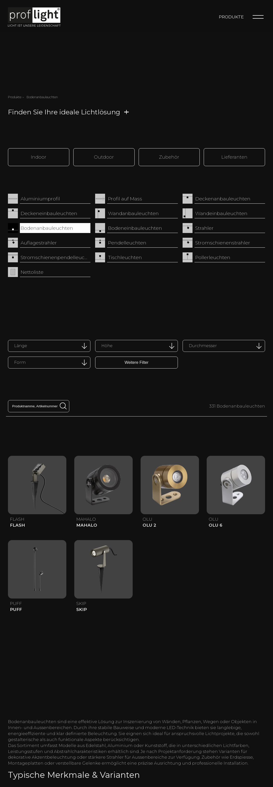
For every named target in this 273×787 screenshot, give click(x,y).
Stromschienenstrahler (222, 242)
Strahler (204, 228)
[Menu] (258, 17)
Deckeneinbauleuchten (49, 213)
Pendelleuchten (127, 242)
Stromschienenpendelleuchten (55, 257)
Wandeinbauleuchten (221, 213)
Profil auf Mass (125, 198)
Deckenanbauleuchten (222, 198)
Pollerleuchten (212, 257)
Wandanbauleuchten (133, 213)
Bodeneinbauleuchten (135, 228)
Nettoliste (32, 272)
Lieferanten (234, 157)
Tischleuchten (125, 257)
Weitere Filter (136, 362)
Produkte (231, 16)
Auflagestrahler (39, 242)
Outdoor (104, 157)
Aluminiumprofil (40, 198)
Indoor (38, 157)
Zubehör (169, 157)
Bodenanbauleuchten (47, 228)
